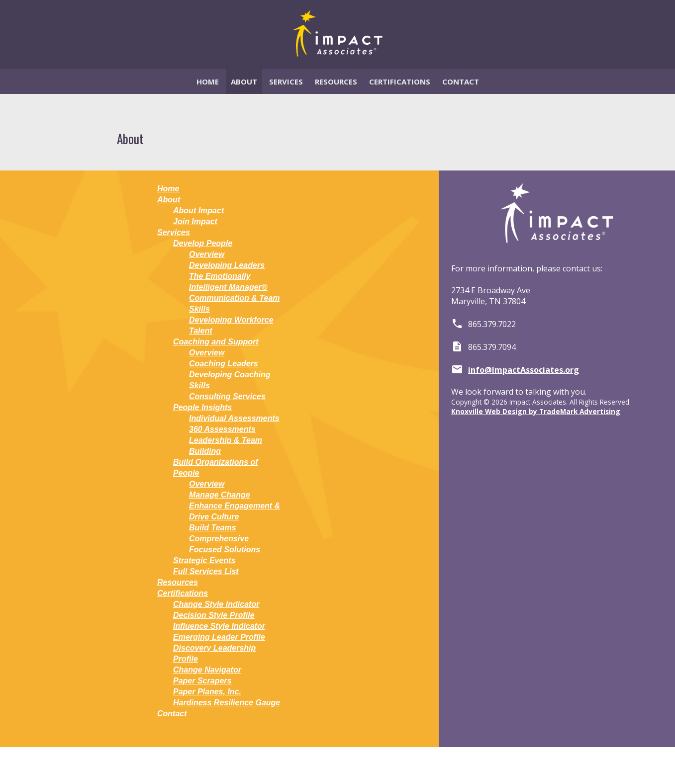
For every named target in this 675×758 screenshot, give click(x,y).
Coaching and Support (216, 341)
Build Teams (212, 527)
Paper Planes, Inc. (207, 691)
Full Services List (206, 571)
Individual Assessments (234, 418)
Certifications (399, 81)
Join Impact (195, 221)
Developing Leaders (227, 265)
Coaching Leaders (223, 363)
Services (286, 81)
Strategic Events (204, 560)
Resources (336, 81)
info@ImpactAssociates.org (523, 369)
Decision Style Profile (214, 615)
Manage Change (219, 495)
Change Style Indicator (216, 604)
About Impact (198, 210)
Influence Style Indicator (219, 626)
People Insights (202, 407)
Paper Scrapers (202, 680)
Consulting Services (227, 396)
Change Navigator (207, 670)
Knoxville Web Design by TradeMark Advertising (535, 411)
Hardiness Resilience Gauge (226, 702)
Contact (460, 81)
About (244, 81)
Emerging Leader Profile (219, 637)
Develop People (202, 243)
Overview (206, 254)
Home (207, 81)
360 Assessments (222, 429)
